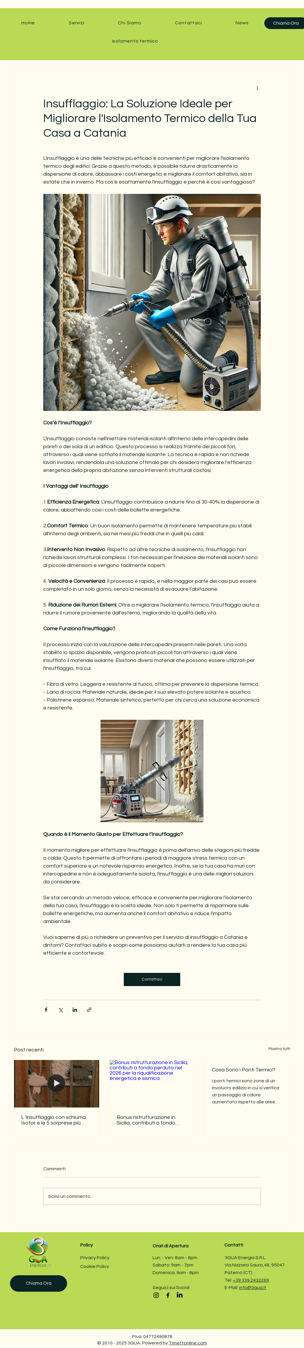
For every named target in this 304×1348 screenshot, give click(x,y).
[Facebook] (167, 1295)
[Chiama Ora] (38, 1283)
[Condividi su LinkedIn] (75, 1009)
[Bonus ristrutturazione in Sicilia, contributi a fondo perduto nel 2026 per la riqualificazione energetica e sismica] (152, 1083)
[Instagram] (156, 1295)
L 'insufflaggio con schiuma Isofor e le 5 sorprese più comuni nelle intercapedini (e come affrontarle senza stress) (55, 1120)
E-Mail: (232, 1287)
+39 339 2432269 (251, 1280)
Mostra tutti (279, 1049)
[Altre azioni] (257, 87)
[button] (77, 23)
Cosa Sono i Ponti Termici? (243, 1070)
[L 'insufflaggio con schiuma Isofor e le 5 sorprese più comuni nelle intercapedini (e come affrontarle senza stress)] (56, 1083)
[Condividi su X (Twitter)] (60, 1009)
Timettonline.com (188, 1343)
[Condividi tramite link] (89, 1009)
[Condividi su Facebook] (46, 1009)
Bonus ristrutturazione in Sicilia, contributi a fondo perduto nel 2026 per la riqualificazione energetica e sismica (151, 1120)
